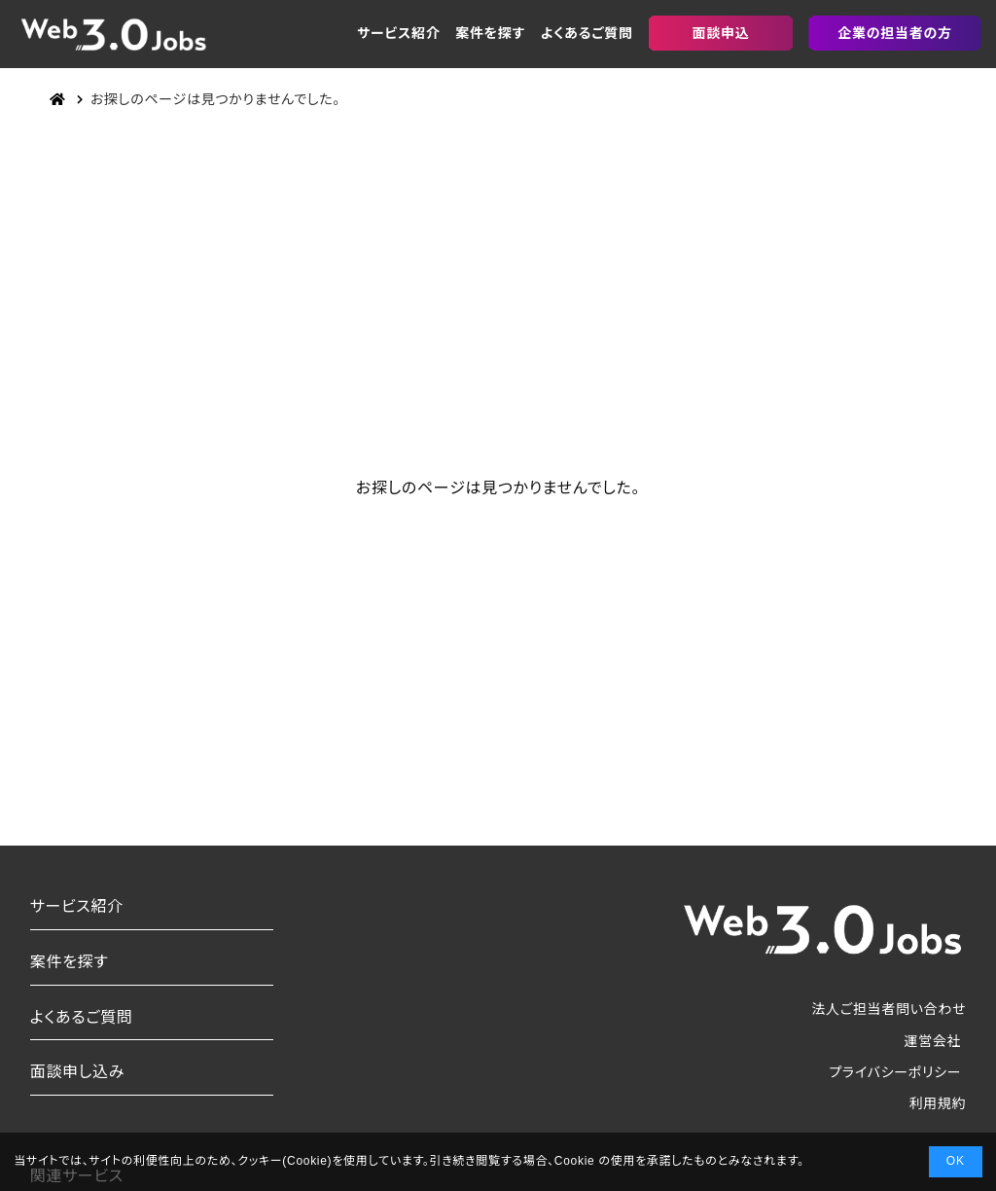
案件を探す (490, 33)
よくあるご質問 (587, 33)
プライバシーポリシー (896, 1072)
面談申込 (721, 33)
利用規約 (937, 1103)
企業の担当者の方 (894, 33)
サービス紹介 (398, 33)
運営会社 (932, 1041)
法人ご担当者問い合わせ (888, 1009)
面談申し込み (77, 1072)
